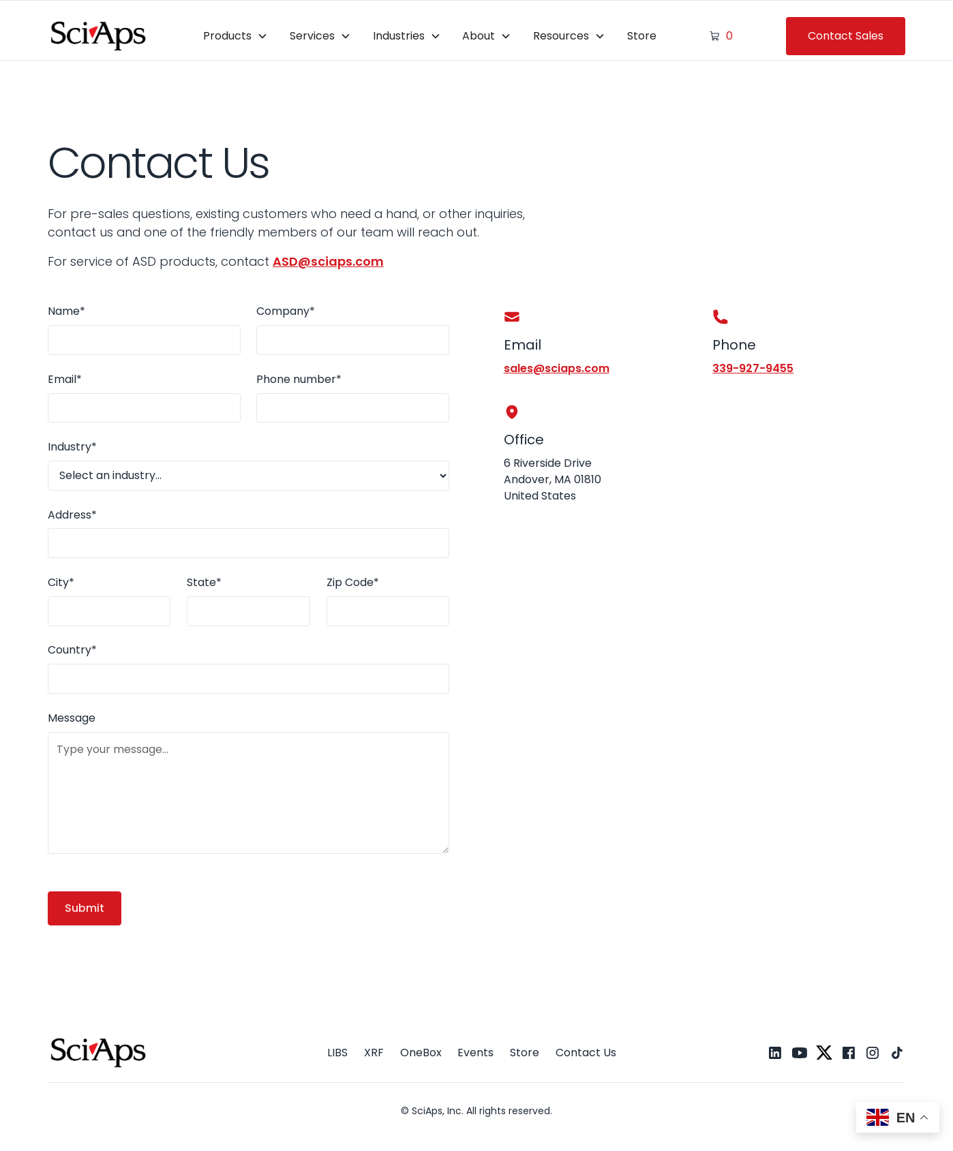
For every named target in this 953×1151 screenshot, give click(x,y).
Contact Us (586, 1052)
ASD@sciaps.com (328, 261)
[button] (235, 36)
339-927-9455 (752, 368)
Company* (285, 311)
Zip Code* (353, 582)
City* (61, 582)
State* (204, 582)
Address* (72, 515)
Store (641, 36)
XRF (374, 1052)
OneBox (421, 1052)
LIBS (337, 1052)
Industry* (72, 447)
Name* (66, 311)
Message (71, 718)
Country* (72, 650)
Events (475, 1052)
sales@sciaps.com (556, 368)
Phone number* (299, 379)
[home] (99, 35)
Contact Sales (845, 36)
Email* (65, 379)
